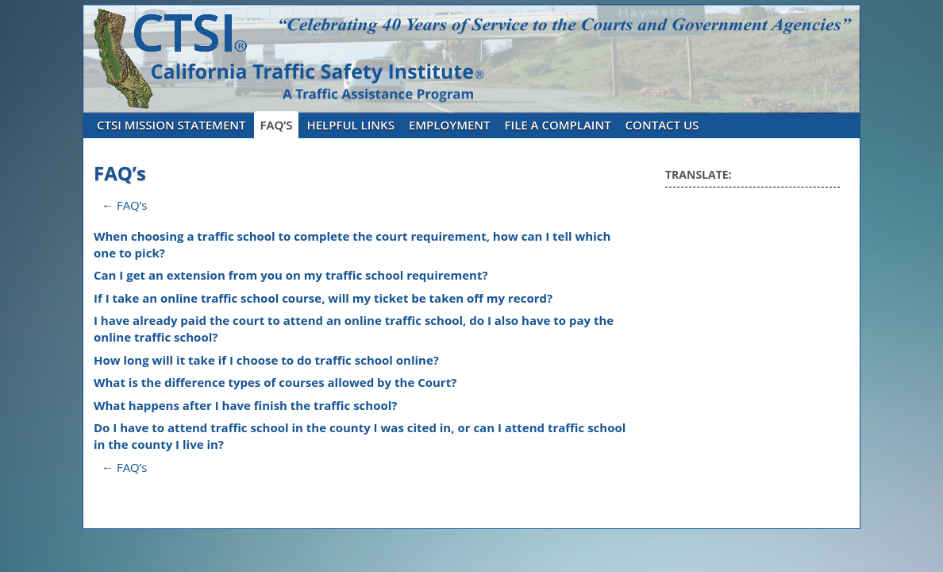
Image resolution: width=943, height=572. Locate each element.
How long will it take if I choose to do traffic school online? (266, 360)
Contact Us (662, 125)
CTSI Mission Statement (171, 125)
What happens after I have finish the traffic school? (246, 405)
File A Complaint (558, 125)
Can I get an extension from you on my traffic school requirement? (291, 275)
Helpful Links (350, 125)
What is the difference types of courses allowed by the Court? (275, 382)
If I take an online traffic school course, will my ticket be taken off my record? (323, 298)
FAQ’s (276, 125)
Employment (450, 125)
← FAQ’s (124, 205)
